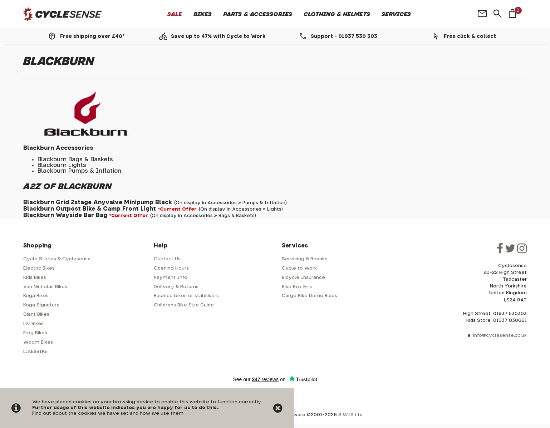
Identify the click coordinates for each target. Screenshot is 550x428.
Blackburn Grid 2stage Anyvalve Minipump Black (97, 202)
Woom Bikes (38, 342)
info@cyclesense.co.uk (500, 335)
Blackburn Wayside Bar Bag (65, 215)
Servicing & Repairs (305, 259)
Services (396, 14)
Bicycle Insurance (303, 277)
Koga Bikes (36, 296)
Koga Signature (41, 305)
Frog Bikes (35, 333)
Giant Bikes (36, 314)
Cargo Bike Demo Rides (309, 296)
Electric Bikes (39, 268)
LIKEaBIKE (35, 351)
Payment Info (170, 277)
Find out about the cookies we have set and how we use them (107, 413)
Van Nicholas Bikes (45, 287)
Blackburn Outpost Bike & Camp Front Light (89, 209)
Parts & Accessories (257, 14)
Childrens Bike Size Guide (184, 305)
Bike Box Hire (297, 287)
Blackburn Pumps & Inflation (79, 171)
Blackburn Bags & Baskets (75, 159)
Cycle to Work (299, 268)
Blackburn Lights (62, 165)
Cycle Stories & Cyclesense (57, 259)
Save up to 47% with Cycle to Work (218, 36)
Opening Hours (171, 268)
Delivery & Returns (176, 287)
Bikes (202, 14)
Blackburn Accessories (58, 148)
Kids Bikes (34, 277)
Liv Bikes (33, 323)
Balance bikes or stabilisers (186, 296)
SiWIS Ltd (350, 415)
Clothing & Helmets (337, 14)
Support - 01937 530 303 (344, 36)
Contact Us (167, 259)
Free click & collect (470, 36)
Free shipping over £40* (92, 36)
